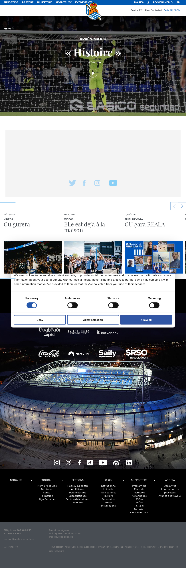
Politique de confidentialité (65, 534)
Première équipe (47, 486)
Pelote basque (77, 493)
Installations (108, 506)
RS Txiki (139, 506)
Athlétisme (77, 489)
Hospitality (64, 2)
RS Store (28, 2)
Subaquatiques (77, 496)
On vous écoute (139, 512)
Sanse (46, 493)
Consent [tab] (38, 256)
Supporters (139, 480)
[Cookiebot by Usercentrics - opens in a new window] (156, 246)
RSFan (139, 499)
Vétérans (77, 502)
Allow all (146, 319)
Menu (9, 29)
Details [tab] (93, 256)
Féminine (46, 489)
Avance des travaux (170, 496)
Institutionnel (108, 486)
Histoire (108, 496)
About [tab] (147, 256)
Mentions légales (59, 530)
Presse (108, 502)
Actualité (16, 480)
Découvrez (170, 486)
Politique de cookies (61, 537)
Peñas (139, 502)
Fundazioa (11, 2)
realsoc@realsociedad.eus (19, 539)
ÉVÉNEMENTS (83, 2)
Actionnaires (139, 496)
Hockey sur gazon (77, 486)
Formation (47, 496)
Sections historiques (77, 499)
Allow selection (93, 319)
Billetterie (44, 2)
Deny (40, 319)
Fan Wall (139, 509)
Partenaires (108, 499)
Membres (139, 493)
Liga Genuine (47, 499)
